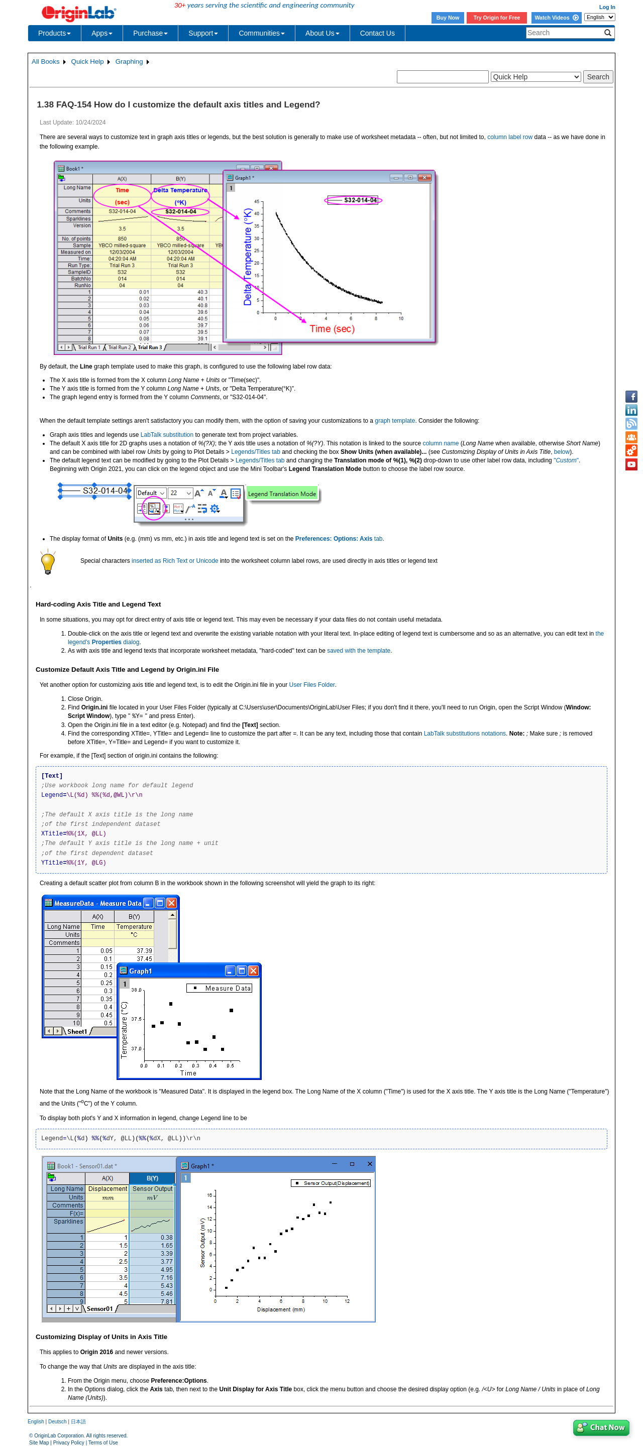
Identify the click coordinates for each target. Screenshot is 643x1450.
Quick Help (87, 61)
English (36, 1421)
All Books (46, 61)
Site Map (39, 1442)
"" (566, 460)
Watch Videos (556, 18)
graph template (395, 420)
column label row (509, 137)
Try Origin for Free (497, 18)
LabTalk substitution (167, 434)
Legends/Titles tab (255, 451)
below (562, 451)
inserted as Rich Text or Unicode (175, 560)
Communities (262, 33)
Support (203, 33)
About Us (322, 33)
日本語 (78, 1421)
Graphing (129, 61)
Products (54, 33)
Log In (607, 7)
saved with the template (358, 650)
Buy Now (448, 18)
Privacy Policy (68, 1442)
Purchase (150, 33)
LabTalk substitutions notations (465, 733)
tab (339, 538)
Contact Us (377, 33)
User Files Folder (312, 684)
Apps (102, 33)
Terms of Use (103, 1442)
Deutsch (57, 1421)
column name (440, 443)
